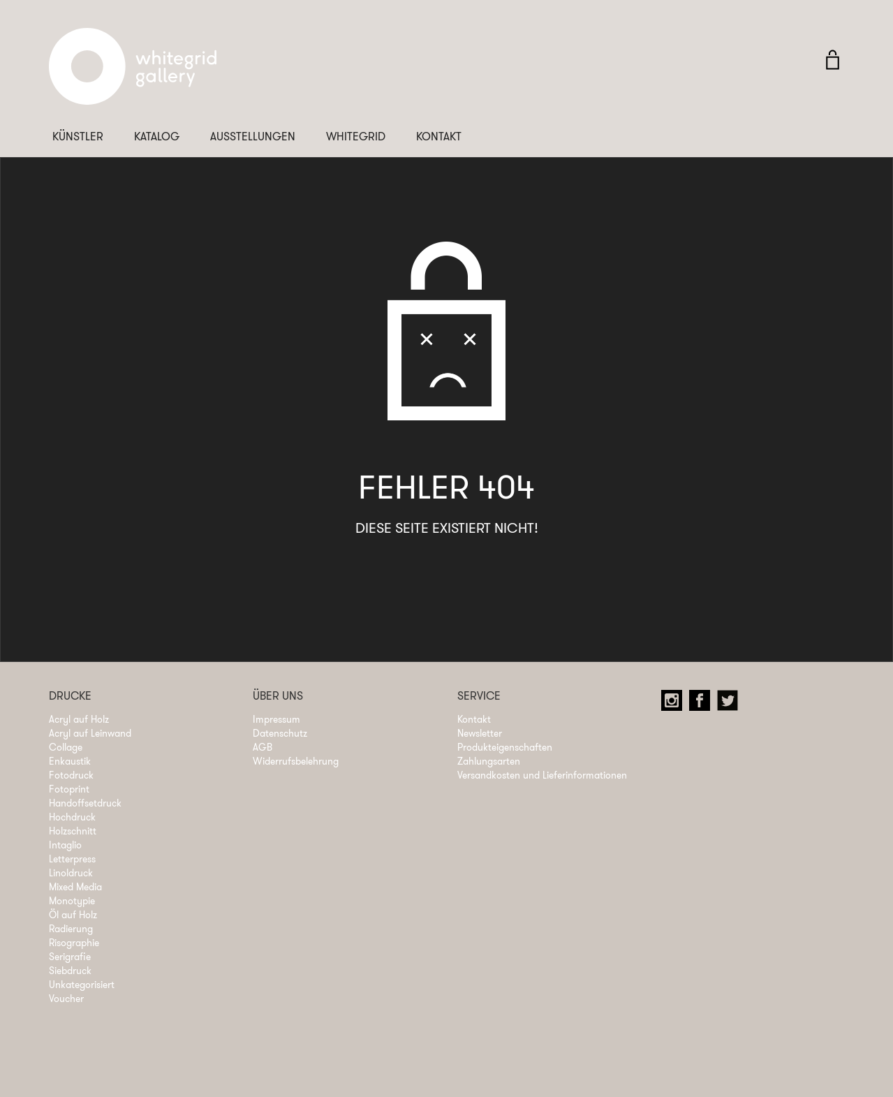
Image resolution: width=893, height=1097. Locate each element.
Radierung (71, 929)
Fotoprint (69, 789)
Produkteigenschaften (504, 747)
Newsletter (479, 733)
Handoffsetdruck (85, 803)
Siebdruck (70, 971)
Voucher (66, 999)
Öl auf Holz (73, 915)
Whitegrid (355, 136)
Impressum (276, 719)
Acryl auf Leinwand (90, 733)
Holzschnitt (72, 831)
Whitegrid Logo (132, 73)
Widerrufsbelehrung (296, 761)
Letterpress (72, 859)
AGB (262, 747)
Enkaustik (70, 761)
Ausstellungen (252, 136)
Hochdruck (72, 817)
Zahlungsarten (488, 761)
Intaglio (65, 845)
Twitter (731, 704)
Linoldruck (71, 873)
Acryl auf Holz (79, 719)
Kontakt (439, 136)
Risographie (74, 943)
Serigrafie (70, 957)
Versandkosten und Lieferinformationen (542, 775)
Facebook (703, 704)
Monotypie (72, 901)
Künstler (77, 136)
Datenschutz (280, 733)
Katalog (156, 136)
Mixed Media (75, 887)
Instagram (675, 704)
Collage (65, 747)
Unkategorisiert (82, 985)
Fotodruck (71, 775)
